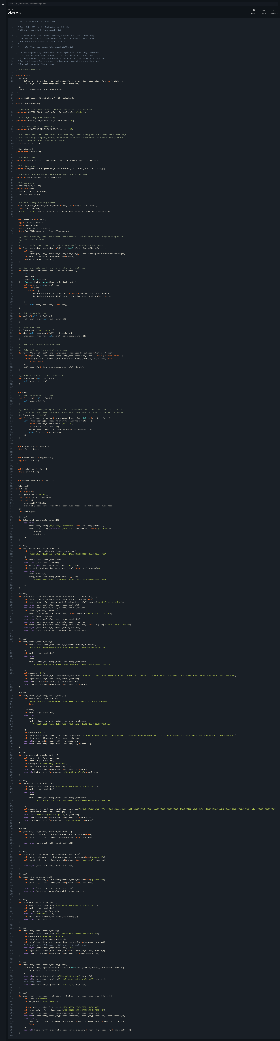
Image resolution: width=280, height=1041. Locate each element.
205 (12, 599)
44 (12, 143)
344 (12, 993)
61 (12, 191)
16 (12, 64)
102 (12, 307)
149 (12, 440)
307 (12, 888)
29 (12, 100)
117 (12, 350)
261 (12, 758)
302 (12, 874)
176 (12, 517)
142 (12, 421)
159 (12, 469)
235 (12, 684)
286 (12, 828)
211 (12, 616)
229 (12, 667)
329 (12, 950)
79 (12, 242)
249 (12, 724)
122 (12, 364)
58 (12, 183)
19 (12, 72)
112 (12, 336)
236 (12, 687)
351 (12, 1013)
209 (12, 610)
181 (12, 531)
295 (12, 854)
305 (12, 882)
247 (12, 718)
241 (12, 701)
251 (12, 729)
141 (12, 418)
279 (12, 809)
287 (12, 831)
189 (12, 554)
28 (12, 98)
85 (12, 259)
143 (12, 423)
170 (12, 500)
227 (12, 661)
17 (12, 67)
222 (12, 647)
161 (12, 474)
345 (12, 996)
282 (12, 817)
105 (12, 316)
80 (12, 245)
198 (12, 579)
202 (12, 591)
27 (12, 95)
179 (12, 525)
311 (12, 899)
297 (12, 860)
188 (12, 551)
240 (12, 698)
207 (12, 605)
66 (12, 205)
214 (12, 625)
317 (12, 916)
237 (12, 690)
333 (12, 962)
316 (12, 913)
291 (12, 843)
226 (12, 659)
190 (12, 557)
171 (12, 503)
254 (12, 738)
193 (12, 565)
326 (12, 942)
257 (12, 746)
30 (12, 103)
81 (12, 248)
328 (12, 947)
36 (12, 120)
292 (12, 845)
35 (12, 117)
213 (12, 622)
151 (12, 446)
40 (12, 132)
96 (12, 290)
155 (12, 457)
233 (12, 678)
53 (12, 168)
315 (12, 911)
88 (12, 268)
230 (12, 670)
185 (12, 542)
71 (12, 219)
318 (12, 919)
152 (12, 449)
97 (12, 293)
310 (12, 896)
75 (12, 231)
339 (12, 979)
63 (12, 197)
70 (12, 217)
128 (12, 381)
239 (12, 695)
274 (12, 794)
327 (12, 945)
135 (12, 401)
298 (12, 862)
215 (12, 627)
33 (12, 112)
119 (12, 355)
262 (12, 761)
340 (12, 981)
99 (12, 299)
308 (12, 891)
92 (12, 279)
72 (12, 222)
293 (12, 848)
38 (12, 126)
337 (12, 973)
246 (12, 715)
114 (12, 341)
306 (12, 885)
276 (12, 800)
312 (12, 902)
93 (12, 282)
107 (12, 321)
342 (12, 987)
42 (12, 137)
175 (12, 514)
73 (12, 225)
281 (12, 814)
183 (12, 537)
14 (12, 58)
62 (12, 194)
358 (12, 1032)
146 (12, 432)
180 (12, 528)
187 (12, 548)
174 (12, 511)
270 (12, 783)
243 (12, 707)
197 (12, 576)
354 (12, 1021)
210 (12, 613)
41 (12, 134)
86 (12, 262)
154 (12, 455)
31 (12, 106)
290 (12, 840)
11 (12, 50)
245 (12, 712)
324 (12, 936)
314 (12, 908)
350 (12, 1010)
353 (12, 1018)
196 (12, 574)
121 (12, 361)
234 (12, 681)
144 (12, 426)
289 (12, 837)
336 (12, 970)
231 (12, 673)
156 (12, 460)
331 (12, 956)
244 (12, 710)
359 (12, 1035)
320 (12, 925)
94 (12, 285)
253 (12, 735)
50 (12, 160)
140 (12, 415)
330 (12, 953)
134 (12, 398)
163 (12, 480)
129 (12, 384)
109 (12, 327)
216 (12, 630)
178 (12, 523)
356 (12, 1027)
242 (12, 704)
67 (12, 208)
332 (12, 959)
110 (12, 330)
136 (12, 404)
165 (12, 486)
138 (12, 409)
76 (12, 234)
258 (12, 749)
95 (12, 287)
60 (12, 188)
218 (12, 636)
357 (12, 1030)
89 (12, 270)
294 (12, 851)
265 (12, 769)
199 (12, 582)
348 (12, 1004)
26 (12, 92)
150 (12, 443)
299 (12, 865)
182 (12, 534)
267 (12, 775)
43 (12, 140)
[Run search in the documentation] (143, 4)
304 (12, 879)
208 (12, 608)
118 (12, 353)
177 (12, 520)
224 (12, 653)
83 (12, 253)
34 (12, 115)
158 (12, 466)
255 (12, 741)
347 (12, 1001)
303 (12, 877)
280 (12, 811)
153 (12, 452)
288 (12, 834)
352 (12, 1015)
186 (12, 545)
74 (12, 228)
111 (12, 333)
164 (12, 483)
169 (12, 497)
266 (12, 772)
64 (12, 200)
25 (12, 89)
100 (12, 302)
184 (12, 540)
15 (12, 61)
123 (12, 367)
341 (12, 984)
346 (12, 998)
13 (12, 55)
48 (12, 154)
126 (12, 375)
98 (12, 296)
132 (12, 392)
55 (12, 174)
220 (12, 642)
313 (12, 905)
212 (12, 619)
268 (12, 778)
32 (12, 109)
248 (12, 721)
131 (12, 389)
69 (12, 214)
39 (12, 129)
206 (12, 602)
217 (12, 633)
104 (12, 313)
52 (12, 166)
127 (12, 378)
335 (12, 967)
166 (12, 489)
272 (12, 789)
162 (12, 477)
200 (12, 585)
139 (12, 412)
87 (12, 265)
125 (12, 372)
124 (12, 370)
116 (12, 347)
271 (12, 786)
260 (12, 755)
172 (12, 506)
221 (12, 644)
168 (12, 494)
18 (12, 69)
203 (12, 593)
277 (12, 803)
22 (12, 81)
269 (12, 780)
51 (12, 163)
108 (12, 324)
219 (12, 639)
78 (12, 239)
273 (12, 792)
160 (12, 472)
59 (12, 185)
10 (12, 47)
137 (12, 406)
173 (12, 508)
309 (12, 894)
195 (12, 571)
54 (12, 171)
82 (12, 251)
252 (12, 732)
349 (12, 1007)
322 (12, 930)
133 (12, 395)
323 (12, 933)
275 (12, 797)
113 (12, 338)
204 (12, 596)
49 (12, 157)
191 (12, 559)
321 (12, 928)
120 (12, 358)
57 (12, 180)
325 (12, 939)
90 (12, 273)
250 (12, 727)
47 (12, 151)
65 (12, 202)
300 (12, 868)
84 (12, 256)
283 (12, 820)
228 (12, 664)
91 (12, 276)
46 (12, 149)
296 (12, 857)
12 (12, 52)
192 (12, 562)
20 (12, 75)
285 (12, 826)
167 (12, 491)
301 (12, 871)
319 (12, 922)
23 (12, 84)
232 (12, 676)
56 (12, 177)
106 (12, 319)
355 (12, 1024)
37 (12, 123)
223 (12, 650)
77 (12, 236)
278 (12, 806)
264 (12, 766)
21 (12, 78)
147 (12, 435)
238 (12, 693)
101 (12, 304)
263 (12, 763)
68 (12, 211)
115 (12, 344)
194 (12, 568)
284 (12, 823)
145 (12, 429)
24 (12, 86)
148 (12, 438)
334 (12, 964)
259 (12, 752)
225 (12, 656)
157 (12, 463)
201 (12, 588)
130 (12, 387)
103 (12, 310)
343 (12, 990)
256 (12, 744)
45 (12, 146)
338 (12, 976)
